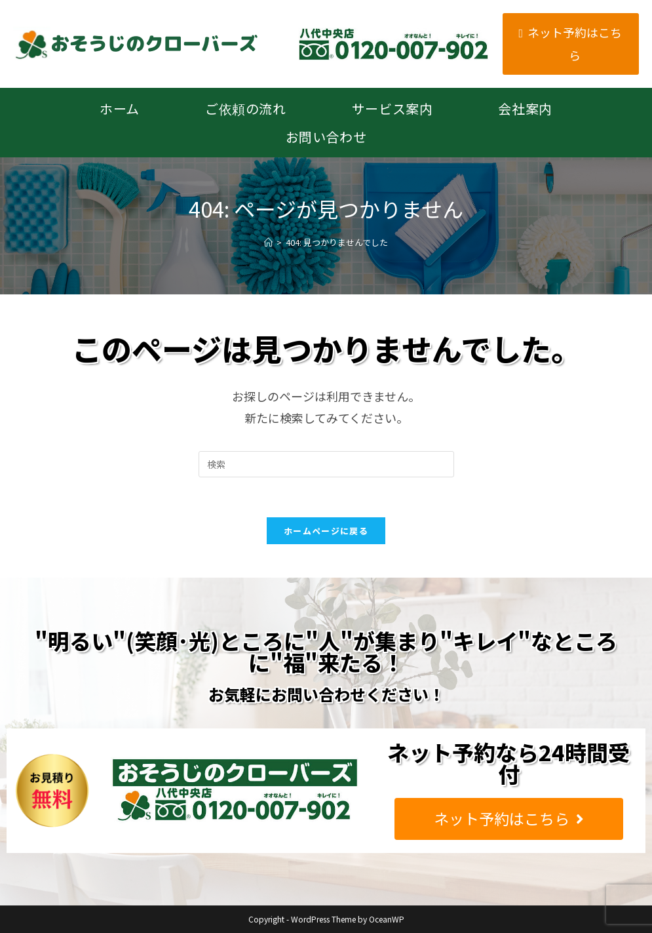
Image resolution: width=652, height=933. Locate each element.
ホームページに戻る (326, 531)
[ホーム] (268, 242)
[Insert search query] (326, 464)
